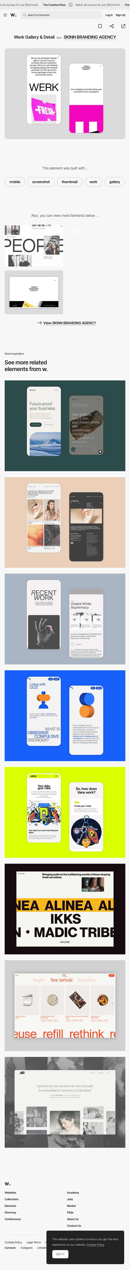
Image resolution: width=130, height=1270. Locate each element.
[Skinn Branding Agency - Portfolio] (96, 246)
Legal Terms (34, 1242)
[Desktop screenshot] (65, 1102)
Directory (10, 1212)
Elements (10, 1205)
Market (71, 1205)
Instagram (27, 1247)
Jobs (70, 1199)
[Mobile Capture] (65, 522)
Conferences (13, 1219)
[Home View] (34, 292)
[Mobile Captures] (65, 425)
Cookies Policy (13, 1242)
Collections (11, 1199)
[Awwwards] (13, 15)
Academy (73, 1192)
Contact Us (74, 1225)
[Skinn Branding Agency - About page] (34, 246)
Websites (10, 1192)
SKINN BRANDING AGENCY (90, 37)
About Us (73, 1219)
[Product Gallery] (65, 1005)
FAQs (70, 1212)
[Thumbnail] (65, 909)
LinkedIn (42, 1247)
